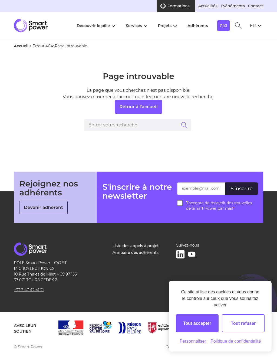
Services (134, 25)
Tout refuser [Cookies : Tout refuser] (243, 323)
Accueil (21, 46)
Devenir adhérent (43, 207)
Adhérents (197, 25)
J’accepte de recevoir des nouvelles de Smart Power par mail (219, 206)
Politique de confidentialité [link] (235, 341)
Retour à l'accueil (138, 106)
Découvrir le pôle (93, 25)
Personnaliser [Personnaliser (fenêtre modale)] (193, 341)
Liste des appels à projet (136, 245)
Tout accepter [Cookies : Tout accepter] (197, 323)
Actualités (207, 6)
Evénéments (233, 6)
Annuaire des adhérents (136, 252)
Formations (178, 6)
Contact (255, 6)
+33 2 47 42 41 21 (29, 289)
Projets (165, 25)
